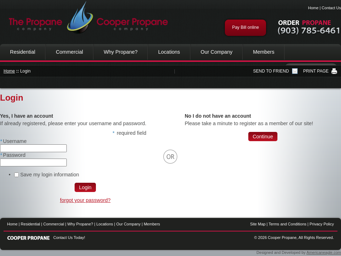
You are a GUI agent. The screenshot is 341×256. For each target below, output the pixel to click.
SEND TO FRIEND (271, 71)
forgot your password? (85, 200)
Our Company (217, 52)
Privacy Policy (322, 224)
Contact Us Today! (69, 237)
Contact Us (331, 8)
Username (13, 141)
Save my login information (49, 174)
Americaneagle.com (324, 252)
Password (13, 155)
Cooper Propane (85, 18)
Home (313, 8)
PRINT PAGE (316, 71)
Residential (22, 52)
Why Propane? (120, 52)
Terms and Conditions (287, 224)
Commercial (69, 52)
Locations (169, 52)
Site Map (257, 224)
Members (263, 52)
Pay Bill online (245, 27)
